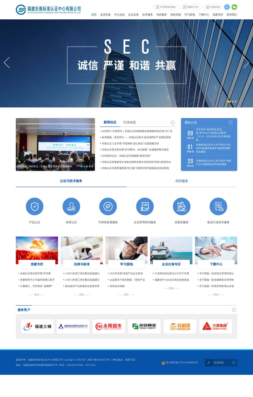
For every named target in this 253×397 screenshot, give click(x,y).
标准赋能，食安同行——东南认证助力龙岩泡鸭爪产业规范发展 (136, 143)
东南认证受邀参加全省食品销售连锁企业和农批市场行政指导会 (136, 167)
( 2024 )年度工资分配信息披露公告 (82, 280)
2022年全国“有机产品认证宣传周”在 (126, 280)
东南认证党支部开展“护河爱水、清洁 (35, 280)
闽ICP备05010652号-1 (99, 360)
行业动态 (129, 128)
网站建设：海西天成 (124, 360)
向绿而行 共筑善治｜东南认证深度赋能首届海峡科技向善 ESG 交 (137, 136)
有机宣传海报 (117, 291)
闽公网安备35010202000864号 (180, 363)
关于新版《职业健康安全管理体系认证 (216, 286)
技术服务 (147, 14)
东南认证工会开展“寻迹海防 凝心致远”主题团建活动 (130, 149)
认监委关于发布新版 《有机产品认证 (127, 286)
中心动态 (119, 14)
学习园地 (189, 14)
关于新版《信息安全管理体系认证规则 (216, 280)
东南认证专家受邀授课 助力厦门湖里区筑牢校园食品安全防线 (135, 173)
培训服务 (161, 14)
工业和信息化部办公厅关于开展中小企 (172, 280)
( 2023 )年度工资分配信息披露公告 (82, 286)
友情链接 (219, 363)
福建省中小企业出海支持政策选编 (172, 286)
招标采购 (175, 14)
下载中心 (204, 14)
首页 (94, 14)
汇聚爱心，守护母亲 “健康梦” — (36, 292)
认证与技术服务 (71, 186)
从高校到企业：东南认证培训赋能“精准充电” (126, 161)
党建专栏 (218, 14)
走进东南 (105, 14)
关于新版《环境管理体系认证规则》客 (216, 292)
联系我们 (232, 14)
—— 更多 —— (37, 300)
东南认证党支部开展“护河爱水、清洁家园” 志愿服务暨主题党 (135, 155)
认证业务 (133, 14)
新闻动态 (110, 128)
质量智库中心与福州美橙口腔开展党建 (37, 286)
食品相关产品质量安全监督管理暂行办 (82, 292)
